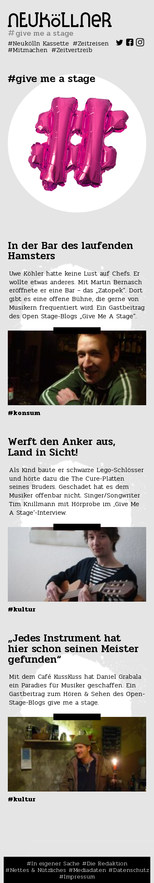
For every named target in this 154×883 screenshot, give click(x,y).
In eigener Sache (55, 863)
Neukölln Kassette (41, 43)
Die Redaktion (107, 863)
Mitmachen (30, 50)
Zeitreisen (93, 43)
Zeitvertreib (74, 50)
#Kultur (22, 609)
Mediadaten (89, 869)
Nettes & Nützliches (38, 869)
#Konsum (24, 413)
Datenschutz (131, 869)
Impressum (79, 876)
